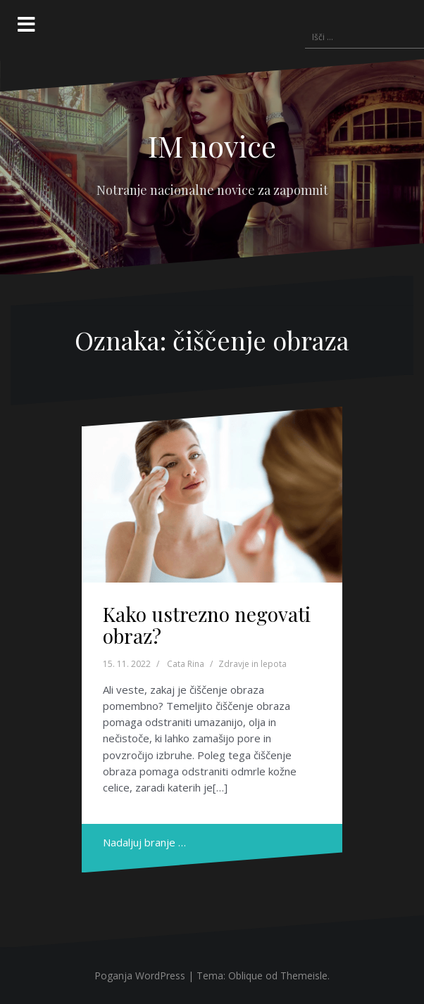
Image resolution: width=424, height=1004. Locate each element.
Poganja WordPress (139, 975)
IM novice (212, 145)
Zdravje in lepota (252, 664)
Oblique (245, 975)
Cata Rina (185, 664)
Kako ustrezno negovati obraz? (207, 625)
